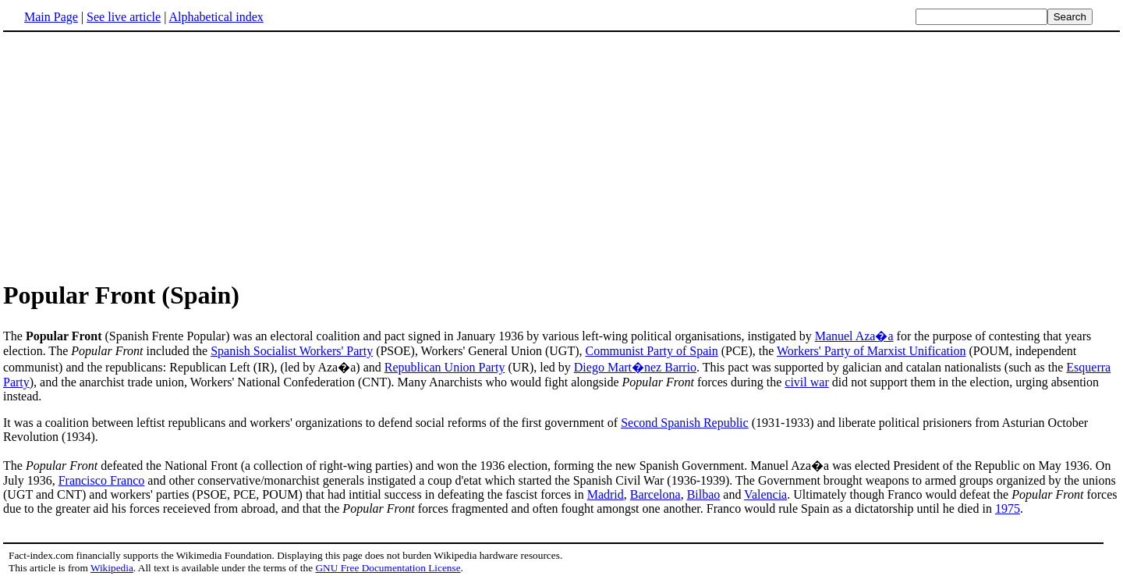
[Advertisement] (134, 155)
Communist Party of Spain (651, 350)
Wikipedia (111, 568)
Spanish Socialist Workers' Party (292, 350)
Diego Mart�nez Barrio (635, 367)
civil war (806, 382)
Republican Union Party (444, 367)
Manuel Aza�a (854, 336)
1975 (1007, 508)
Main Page (51, 16)
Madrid (605, 494)
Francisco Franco (101, 480)
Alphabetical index (215, 16)
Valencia (765, 494)
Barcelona (655, 494)
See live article (124, 16)
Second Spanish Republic (685, 422)
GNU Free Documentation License (387, 568)
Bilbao (704, 494)
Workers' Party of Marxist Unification (871, 350)
